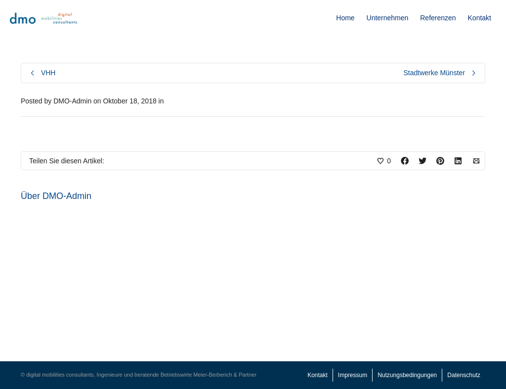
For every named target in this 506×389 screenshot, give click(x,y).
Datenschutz (463, 375)
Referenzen (438, 18)
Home (345, 18)
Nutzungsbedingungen (407, 375)
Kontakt (479, 18)
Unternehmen (388, 18)
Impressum (352, 375)
